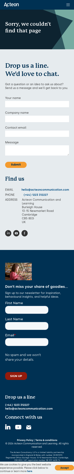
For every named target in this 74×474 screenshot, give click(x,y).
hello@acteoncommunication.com (45, 189)
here (29, 471)
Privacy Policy (25, 440)
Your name (13, 98)
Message (12, 142)
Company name (17, 112)
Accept (64, 467)
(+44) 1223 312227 (36, 194)
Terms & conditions (46, 440)
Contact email (15, 127)
